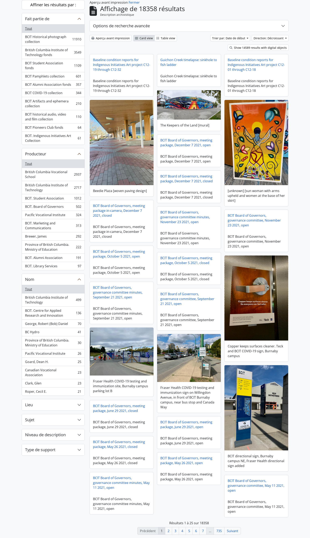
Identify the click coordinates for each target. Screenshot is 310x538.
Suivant (232, 531)
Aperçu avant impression (110, 38)
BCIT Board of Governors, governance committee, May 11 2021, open (256, 486)
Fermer (134, 2)
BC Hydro (53, 333)
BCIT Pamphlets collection (53, 77)
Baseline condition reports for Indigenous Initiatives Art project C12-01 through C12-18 (256, 65)
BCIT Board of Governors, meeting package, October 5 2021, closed (186, 260)
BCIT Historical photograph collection (53, 39)
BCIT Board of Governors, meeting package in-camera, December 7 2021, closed (119, 211)
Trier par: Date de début (229, 38)
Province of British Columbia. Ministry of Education (53, 247)
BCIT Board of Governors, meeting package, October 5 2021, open (119, 254)
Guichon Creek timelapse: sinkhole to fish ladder (188, 62)
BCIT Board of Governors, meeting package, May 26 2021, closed (119, 444)
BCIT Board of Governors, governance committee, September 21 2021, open (187, 299)
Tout (28, 28)
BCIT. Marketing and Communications (53, 225)
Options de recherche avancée (121, 26)
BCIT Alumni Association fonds (53, 85)
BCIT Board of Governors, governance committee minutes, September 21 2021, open (118, 292)
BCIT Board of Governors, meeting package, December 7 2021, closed (186, 178)
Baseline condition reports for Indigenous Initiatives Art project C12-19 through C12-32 (121, 65)
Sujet (29, 419)
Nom (29, 279)
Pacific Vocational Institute (53, 215)
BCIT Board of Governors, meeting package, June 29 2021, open (186, 424)
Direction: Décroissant (269, 38)
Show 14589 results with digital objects (258, 48)
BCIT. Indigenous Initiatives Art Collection (53, 138)
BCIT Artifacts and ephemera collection (53, 103)
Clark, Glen (53, 384)
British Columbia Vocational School (53, 174)
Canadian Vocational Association (53, 372)
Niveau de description (45, 434)
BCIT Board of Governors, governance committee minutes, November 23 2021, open (185, 217)
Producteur (35, 154)
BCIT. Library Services (53, 267)
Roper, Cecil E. (53, 392)
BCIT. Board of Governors (53, 207)
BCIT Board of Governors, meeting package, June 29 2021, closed (119, 408)
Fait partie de (37, 18)
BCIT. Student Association (53, 199)
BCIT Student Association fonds (53, 65)
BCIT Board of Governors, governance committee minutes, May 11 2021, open (121, 483)
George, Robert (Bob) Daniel (53, 324)
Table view (165, 38)
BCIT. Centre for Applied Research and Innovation (53, 313)
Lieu (29, 404)
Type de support (40, 449)
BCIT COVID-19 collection (53, 93)
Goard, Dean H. (53, 362)
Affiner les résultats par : (53, 4)
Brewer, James (53, 237)
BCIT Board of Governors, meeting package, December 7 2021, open (186, 142)
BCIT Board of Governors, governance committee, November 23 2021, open (254, 220)
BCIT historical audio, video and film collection (53, 116)
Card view (144, 38)
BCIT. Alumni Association (53, 258)
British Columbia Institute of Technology (53, 187)
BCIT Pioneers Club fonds (53, 128)
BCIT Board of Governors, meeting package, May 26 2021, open (186, 460)
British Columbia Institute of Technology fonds (53, 52)
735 (219, 531)
